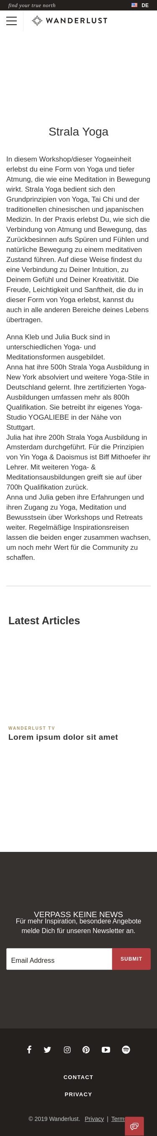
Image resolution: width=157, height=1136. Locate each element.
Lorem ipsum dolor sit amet (63, 737)
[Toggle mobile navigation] (11, 21)
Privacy (79, 1094)
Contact (79, 1077)
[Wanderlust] (69, 20)
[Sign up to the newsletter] (131, 959)
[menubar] (140, 5)
